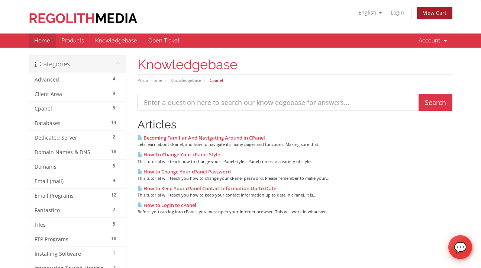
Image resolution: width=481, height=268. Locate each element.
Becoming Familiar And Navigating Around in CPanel (201, 137)
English (370, 12)
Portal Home (150, 80)
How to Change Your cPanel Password (184, 171)
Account (433, 40)
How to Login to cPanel (167, 205)
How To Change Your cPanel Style (179, 154)
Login (397, 12)
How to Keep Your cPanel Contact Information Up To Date (207, 188)
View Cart (434, 12)
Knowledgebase (186, 80)
